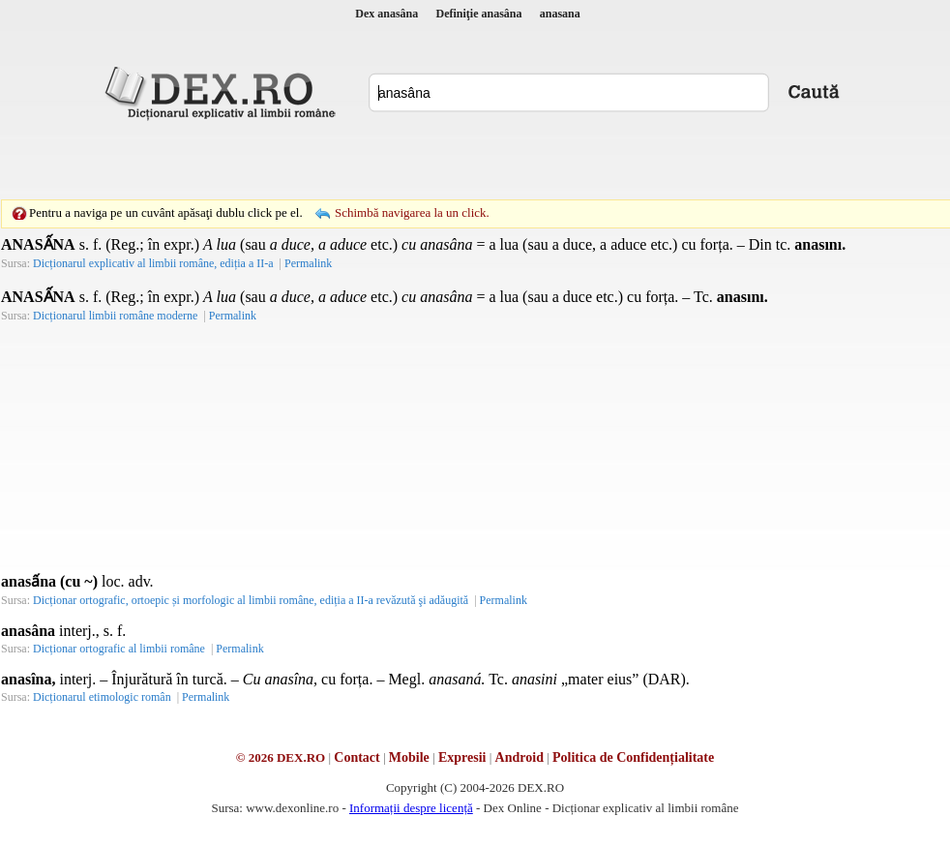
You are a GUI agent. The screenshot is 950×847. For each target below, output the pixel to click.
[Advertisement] (341, 160)
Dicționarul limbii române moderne (115, 315)
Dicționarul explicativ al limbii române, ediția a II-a (153, 263)
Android (519, 757)
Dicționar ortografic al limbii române (119, 648)
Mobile (409, 757)
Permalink (308, 263)
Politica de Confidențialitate (633, 757)
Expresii (462, 757)
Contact (356, 757)
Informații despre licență (411, 808)
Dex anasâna (386, 13)
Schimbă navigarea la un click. (412, 212)
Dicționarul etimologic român (102, 697)
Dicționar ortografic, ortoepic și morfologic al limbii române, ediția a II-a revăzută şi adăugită (250, 600)
